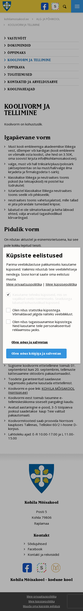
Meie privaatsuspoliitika (24, 284)
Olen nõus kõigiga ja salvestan (36, 353)
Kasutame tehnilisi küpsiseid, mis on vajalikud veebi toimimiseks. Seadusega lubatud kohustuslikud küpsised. (42, 298)
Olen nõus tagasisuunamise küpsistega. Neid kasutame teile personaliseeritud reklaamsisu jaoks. (42, 326)
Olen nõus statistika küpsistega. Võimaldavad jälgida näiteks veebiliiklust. (42, 312)
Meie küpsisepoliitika (61, 284)
